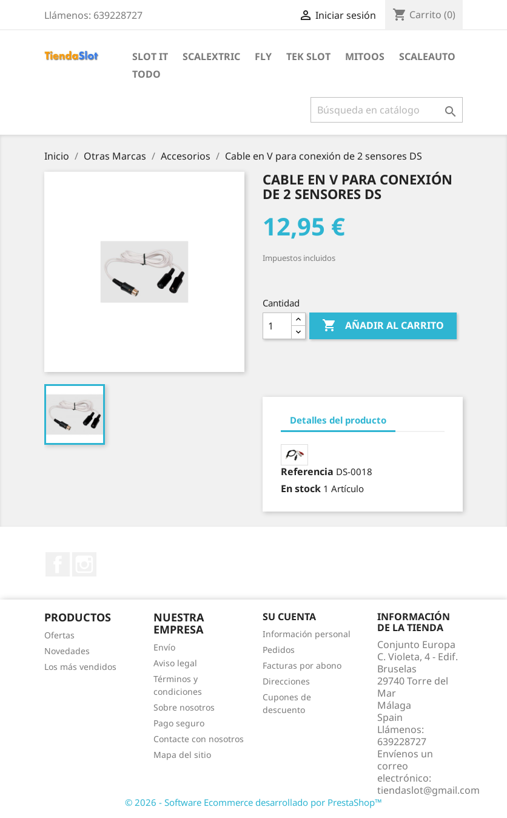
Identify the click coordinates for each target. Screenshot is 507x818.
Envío (164, 647)
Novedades (67, 651)
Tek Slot (308, 56)
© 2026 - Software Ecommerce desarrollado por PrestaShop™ (253, 802)
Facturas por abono (302, 665)
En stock (301, 488)
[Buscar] (387, 110)
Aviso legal (175, 663)
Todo (146, 74)
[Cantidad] (277, 326)
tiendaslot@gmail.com (428, 790)
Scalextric (211, 56)
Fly (263, 56)
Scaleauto (427, 56)
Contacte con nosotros (198, 739)
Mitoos (364, 56)
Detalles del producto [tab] (338, 420)
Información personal (307, 634)
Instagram (84, 564)
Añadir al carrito (383, 326)
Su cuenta (289, 616)
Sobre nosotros (184, 707)
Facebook (57, 564)
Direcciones (286, 681)
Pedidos (279, 649)
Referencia (307, 471)
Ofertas (59, 635)
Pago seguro (178, 723)
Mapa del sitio (182, 754)
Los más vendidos (80, 666)
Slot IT (150, 56)
